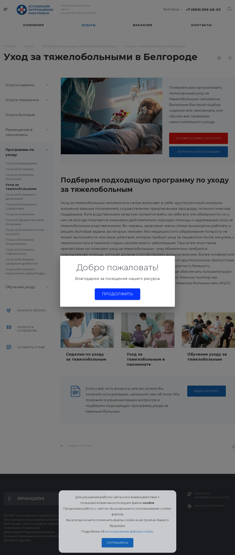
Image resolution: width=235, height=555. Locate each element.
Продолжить (117, 294)
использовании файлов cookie (129, 531)
